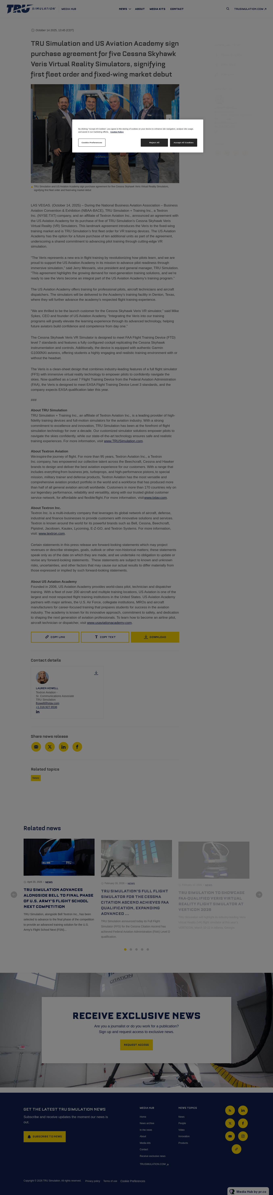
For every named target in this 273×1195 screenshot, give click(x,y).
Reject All (154, 142)
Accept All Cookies (184, 142)
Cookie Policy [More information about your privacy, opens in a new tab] (117, 132)
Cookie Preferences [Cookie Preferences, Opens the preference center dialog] (92, 142)
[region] (137, 135)
